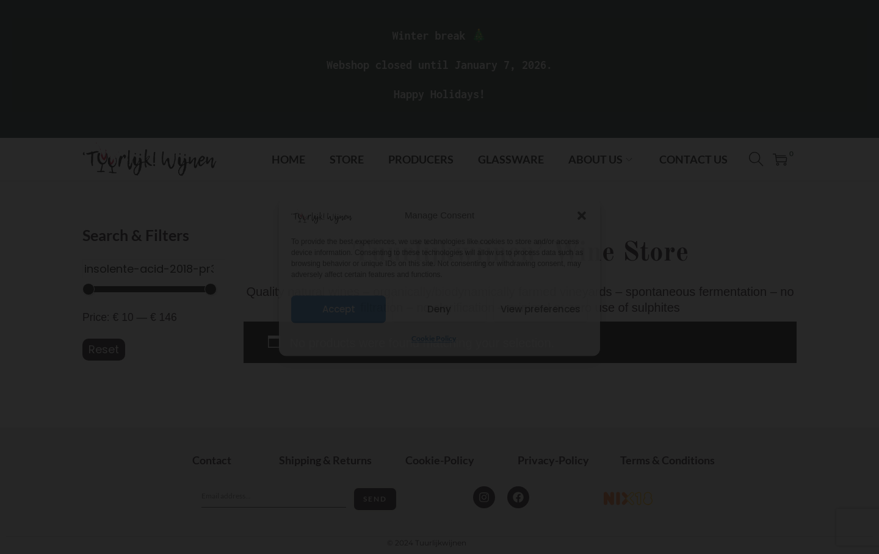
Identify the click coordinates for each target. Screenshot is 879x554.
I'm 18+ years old (439, 302)
